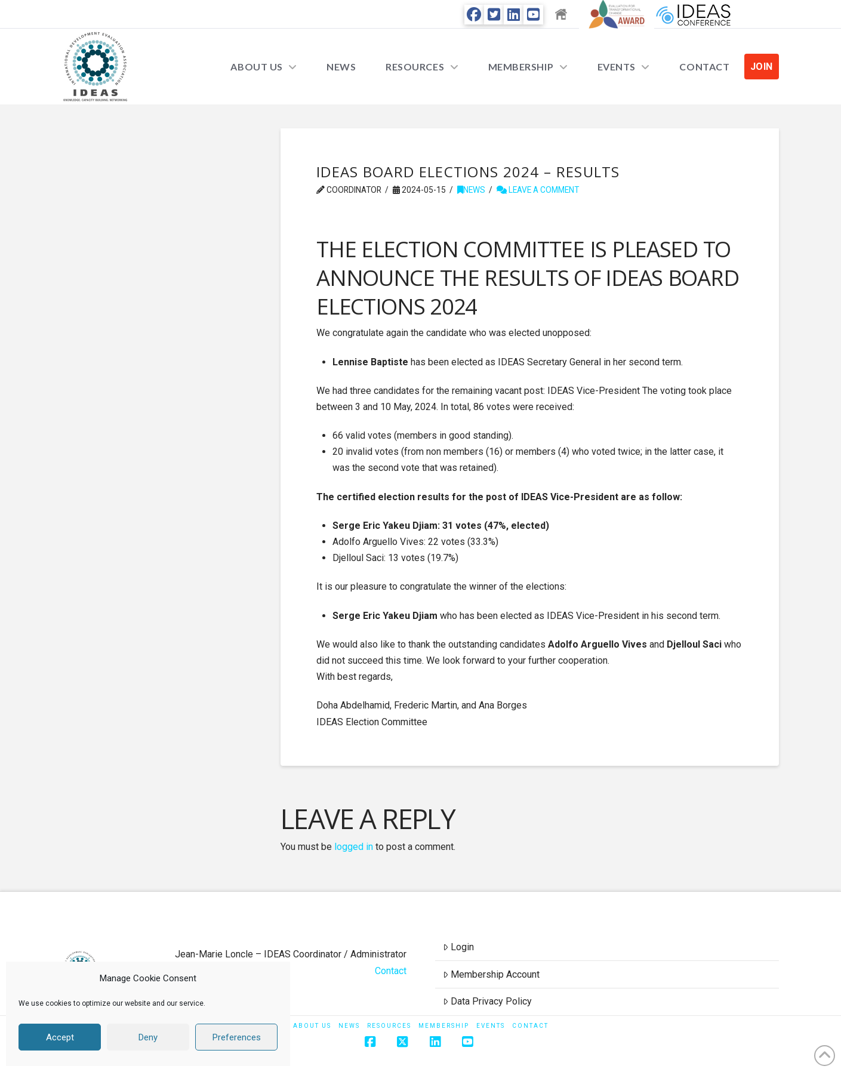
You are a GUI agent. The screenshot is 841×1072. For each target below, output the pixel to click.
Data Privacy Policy (487, 1001)
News (471, 190)
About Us (312, 1025)
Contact (390, 970)
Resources (389, 1025)
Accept (60, 1037)
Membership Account (491, 974)
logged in (353, 846)
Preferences (236, 1037)
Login (458, 947)
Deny (148, 1037)
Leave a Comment (538, 190)
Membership (443, 1025)
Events (490, 1025)
